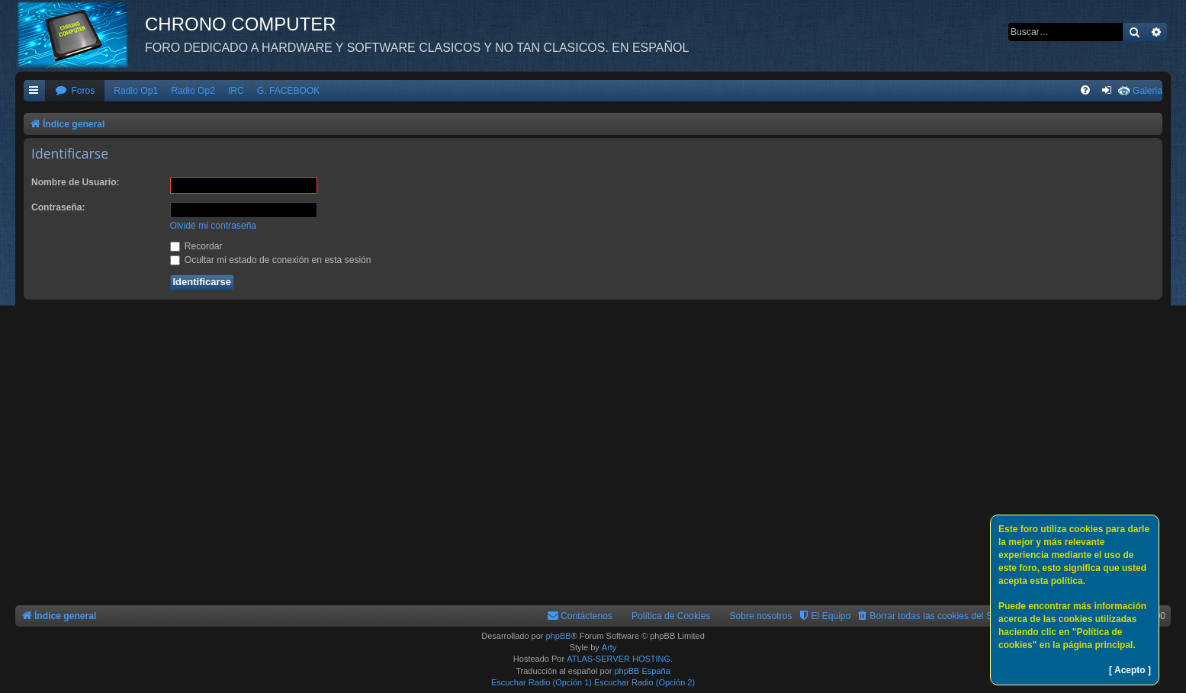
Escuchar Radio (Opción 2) (644, 682)
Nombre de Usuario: (75, 182)
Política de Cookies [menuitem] (671, 616)
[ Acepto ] (1130, 670)
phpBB (558, 635)
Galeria (1147, 90)
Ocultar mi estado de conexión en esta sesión (270, 260)
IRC (236, 90)
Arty (609, 647)
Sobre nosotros (761, 616)
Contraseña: (58, 207)
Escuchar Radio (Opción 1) (541, 682)
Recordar (196, 246)
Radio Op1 (136, 90)
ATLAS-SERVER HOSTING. (620, 658)
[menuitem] (74, 91)
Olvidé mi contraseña (213, 225)
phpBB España (642, 670)
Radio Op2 (193, 90)
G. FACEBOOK (288, 90)
